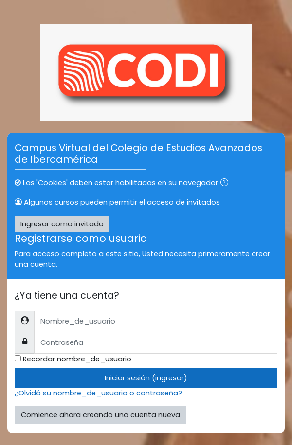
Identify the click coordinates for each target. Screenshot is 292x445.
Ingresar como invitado (62, 224)
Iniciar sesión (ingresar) (146, 378)
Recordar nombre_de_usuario (77, 359)
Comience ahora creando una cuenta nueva (100, 415)
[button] (226, 183)
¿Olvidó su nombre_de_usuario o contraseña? (98, 393)
